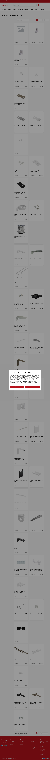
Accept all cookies (32, 386)
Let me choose (17, 386)
